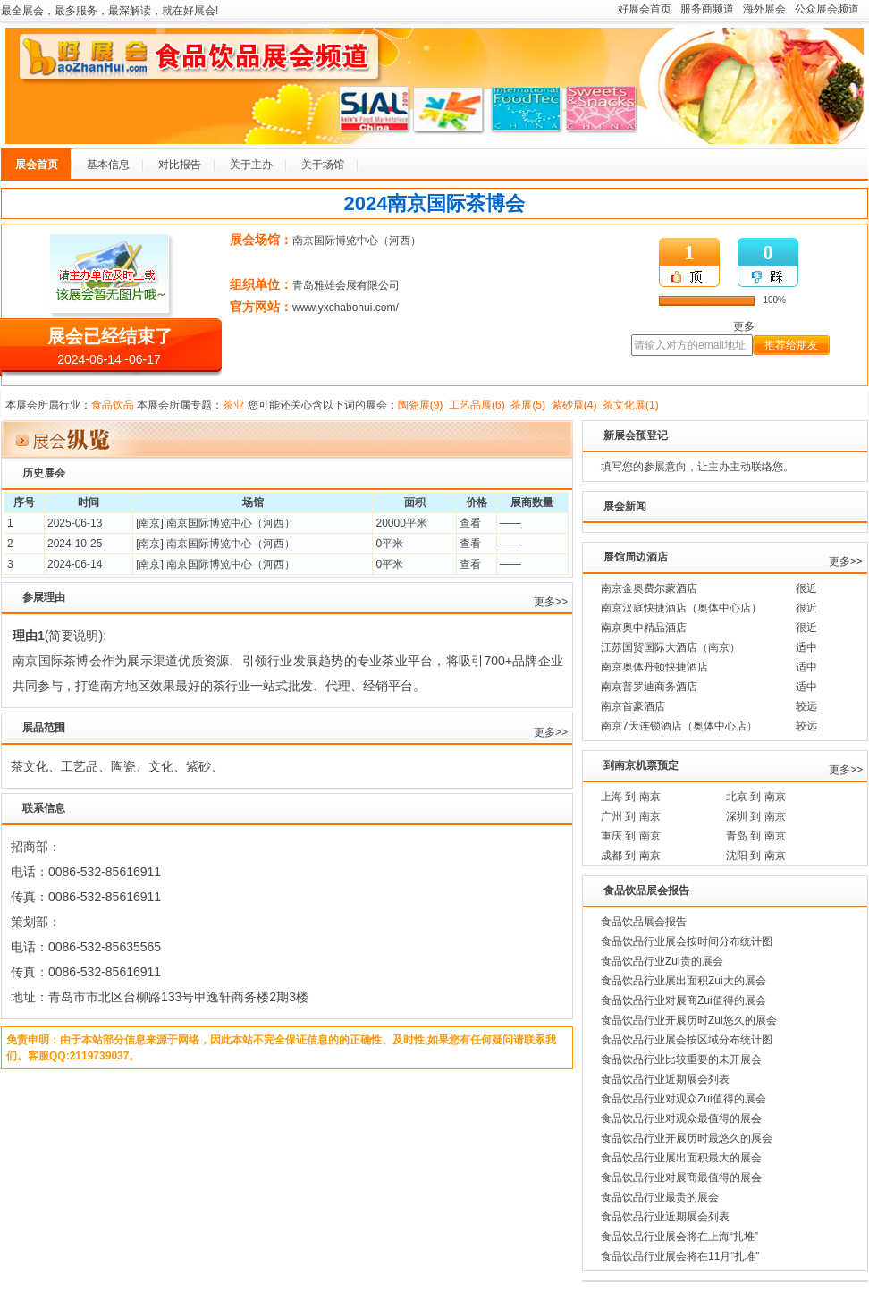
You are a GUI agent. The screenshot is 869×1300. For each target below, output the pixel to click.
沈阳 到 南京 (756, 855)
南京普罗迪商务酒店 (649, 686)
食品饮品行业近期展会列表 (665, 1079)
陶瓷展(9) (420, 405)
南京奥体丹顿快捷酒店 (654, 667)
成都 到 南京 (631, 855)
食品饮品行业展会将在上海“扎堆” (679, 1236)
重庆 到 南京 (631, 836)
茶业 (233, 405)
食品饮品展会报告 (644, 922)
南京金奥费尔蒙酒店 (649, 588)
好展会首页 (644, 9)
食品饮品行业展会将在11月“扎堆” (680, 1256)
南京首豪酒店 (633, 706)
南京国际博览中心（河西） (356, 240)
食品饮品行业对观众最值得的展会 (681, 1118)
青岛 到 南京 (756, 836)
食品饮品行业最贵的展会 (660, 1197)
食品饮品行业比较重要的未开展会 (681, 1059)
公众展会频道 (827, 9)
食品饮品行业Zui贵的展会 (662, 961)
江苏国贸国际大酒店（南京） (670, 647)
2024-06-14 (74, 564)
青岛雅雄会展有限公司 (346, 285)
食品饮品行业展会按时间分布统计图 (686, 941)
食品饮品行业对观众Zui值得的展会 (683, 1099)
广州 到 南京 (631, 816)
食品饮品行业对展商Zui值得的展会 (683, 1000)
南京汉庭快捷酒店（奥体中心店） (681, 608)
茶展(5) (527, 405)
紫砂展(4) (574, 405)
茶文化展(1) (631, 405)
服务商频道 (707, 9)
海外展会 (764, 9)
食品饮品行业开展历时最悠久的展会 (686, 1138)
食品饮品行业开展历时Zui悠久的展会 (689, 1020)
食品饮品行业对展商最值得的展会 (681, 1177)
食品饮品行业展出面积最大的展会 (681, 1158)
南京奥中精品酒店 (644, 627)
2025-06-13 (74, 523)
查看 (470, 523)
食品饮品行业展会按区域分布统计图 (686, 1040)
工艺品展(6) (477, 405)
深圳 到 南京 (756, 816)
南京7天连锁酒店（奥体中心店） (679, 726)
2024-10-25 (74, 543)
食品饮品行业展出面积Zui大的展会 (683, 981)
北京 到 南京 (756, 796)
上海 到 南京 (631, 796)
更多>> (551, 601)
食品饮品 (112, 405)
